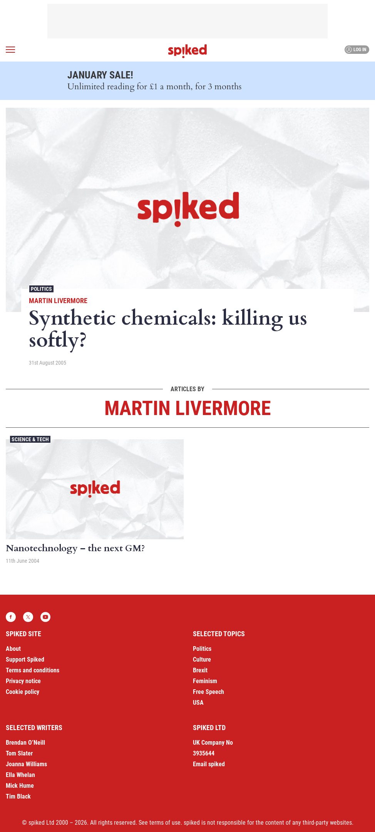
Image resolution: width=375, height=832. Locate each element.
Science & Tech (30, 439)
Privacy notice (23, 681)
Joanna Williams (26, 764)
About (13, 648)
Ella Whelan (20, 775)
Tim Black (18, 796)
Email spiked (209, 764)
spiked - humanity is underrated (187, 51)
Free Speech (208, 691)
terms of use (165, 822)
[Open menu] (10, 49)
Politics (41, 289)
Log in (356, 50)
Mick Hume (20, 785)
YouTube (45, 617)
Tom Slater (19, 753)
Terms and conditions (32, 670)
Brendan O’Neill (25, 742)
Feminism (205, 681)
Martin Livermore (58, 301)
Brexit (200, 670)
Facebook (11, 617)
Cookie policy (22, 691)
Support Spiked (25, 659)
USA (198, 702)
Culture (202, 659)
